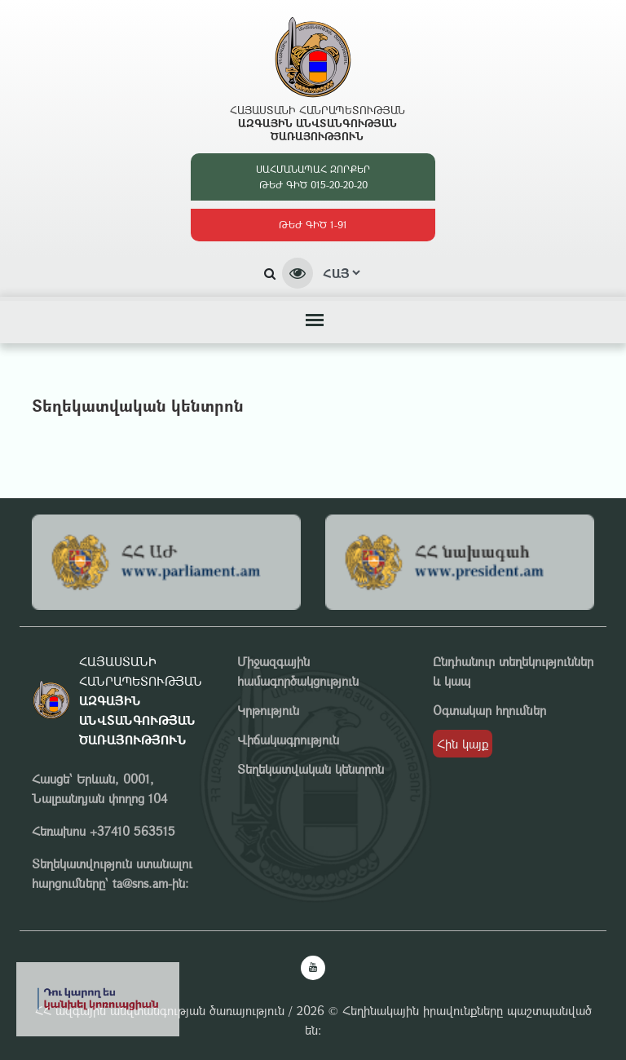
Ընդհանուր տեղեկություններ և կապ (513, 671)
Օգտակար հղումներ (489, 710)
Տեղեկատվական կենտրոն (310, 769)
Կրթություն (268, 710)
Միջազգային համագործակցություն (298, 671)
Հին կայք (462, 743)
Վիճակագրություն (288, 739)
